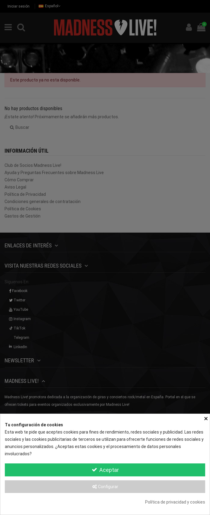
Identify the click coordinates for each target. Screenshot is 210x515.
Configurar (105, 486)
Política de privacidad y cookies (175, 502)
